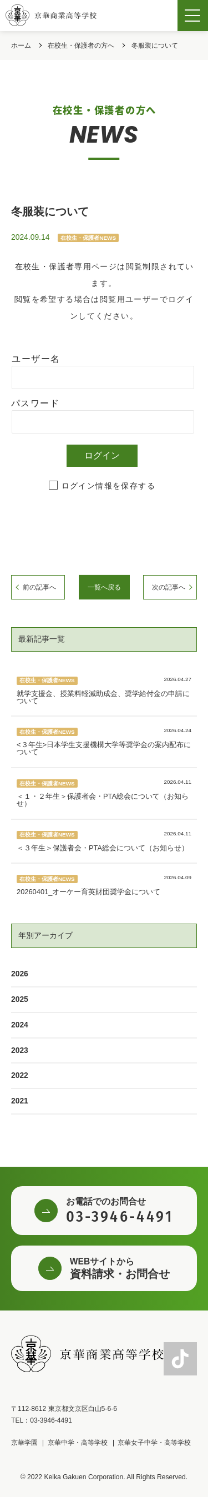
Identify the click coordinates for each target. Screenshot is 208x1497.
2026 (19, 973)
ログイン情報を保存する (108, 485)
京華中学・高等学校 (78, 1442)
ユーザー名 (36, 359)
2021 (19, 1100)
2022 (19, 1075)
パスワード (35, 403)
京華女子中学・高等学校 (154, 1442)
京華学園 (24, 1442)
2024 (19, 1024)
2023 (19, 1050)
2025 (19, 999)
